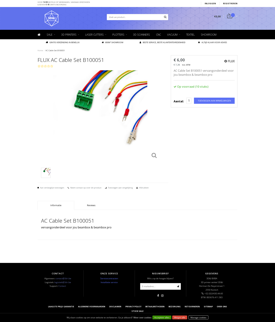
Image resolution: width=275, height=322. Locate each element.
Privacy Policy (133, 306)
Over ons (222, 306)
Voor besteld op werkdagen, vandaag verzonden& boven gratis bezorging (64, 3)
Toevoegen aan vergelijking (120, 187)
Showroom (208, 34)
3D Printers (68, 34)
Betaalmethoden (155, 306)
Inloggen (210, 3)
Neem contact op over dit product (85, 187)
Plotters (118, 34)
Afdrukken (144, 187)
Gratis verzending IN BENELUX (62, 42)
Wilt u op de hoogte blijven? (160, 278)
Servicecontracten (109, 278)
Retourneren (192, 306)
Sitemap (208, 306)
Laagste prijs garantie (61, 306)
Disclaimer (115, 306)
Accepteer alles (161, 317)
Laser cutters (94, 34)
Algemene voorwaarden (91, 306)
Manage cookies (198, 317)
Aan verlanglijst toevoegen (52, 187)
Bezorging (175, 306)
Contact (62, 285)
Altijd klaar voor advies (212, 42)
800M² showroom (112, 42)
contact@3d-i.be (63, 278)
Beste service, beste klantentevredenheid (162, 42)
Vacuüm (172, 34)
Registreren (230, 3)
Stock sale (137, 311)
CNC (158, 34)
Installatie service (109, 282)
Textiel (190, 34)
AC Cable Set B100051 (55, 50)
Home (40, 50)
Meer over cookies (142, 317)
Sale (49, 34)
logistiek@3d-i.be (62, 282)
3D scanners (141, 34)
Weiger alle (179, 317)
